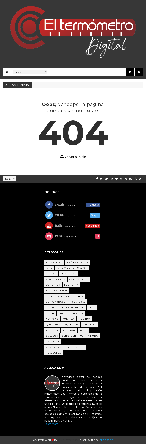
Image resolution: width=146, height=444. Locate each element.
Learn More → (52, 423)
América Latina (78, 262)
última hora (89, 336)
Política (85, 319)
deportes (53, 285)
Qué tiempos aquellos (62, 324)
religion (52, 330)
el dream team (56, 290)
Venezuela (53, 352)
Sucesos (52, 336)
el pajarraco (56, 302)
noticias (52, 319)
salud (83, 330)
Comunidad (68, 273)
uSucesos (53, 341)
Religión (69, 330)
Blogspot (106, 440)
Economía (71, 285)
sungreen (69, 336)
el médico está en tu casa (64, 296)
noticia (78, 313)
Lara (92, 307)
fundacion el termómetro (65, 307)
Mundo (64, 313)
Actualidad (54, 262)
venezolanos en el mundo (65, 347)
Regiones (89, 324)
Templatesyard (68, 440)
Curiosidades (79, 279)
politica (68, 319)
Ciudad (51, 273)
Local (50, 313)
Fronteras (78, 302)
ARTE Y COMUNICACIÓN (72, 268)
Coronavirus (55, 279)
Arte (49, 268)
